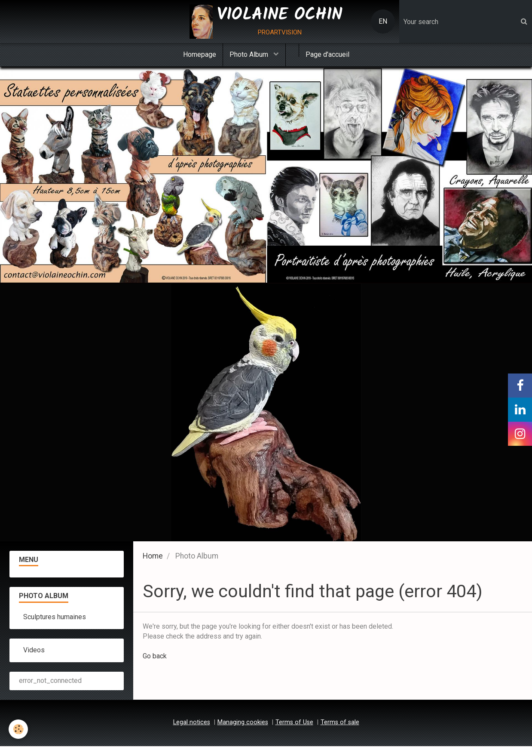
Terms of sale (340, 723)
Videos (34, 651)
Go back (155, 657)
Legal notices (191, 723)
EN (383, 21)
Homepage (199, 54)
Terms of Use (294, 723)
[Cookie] (18, 729)
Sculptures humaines (54, 618)
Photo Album (249, 54)
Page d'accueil (327, 54)
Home (153, 557)
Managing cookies (242, 723)
